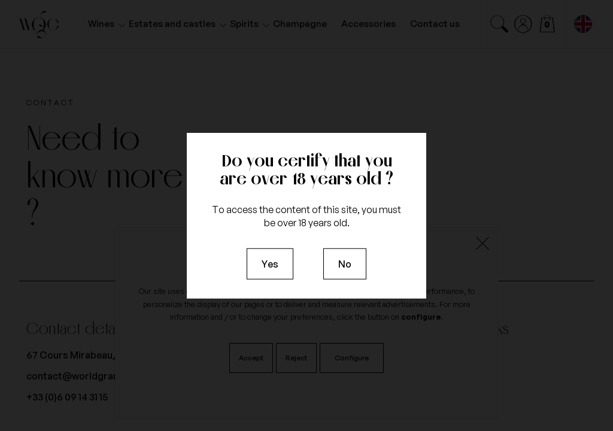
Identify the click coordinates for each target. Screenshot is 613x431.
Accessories (368, 23)
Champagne (300, 23)
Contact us (435, 23)
